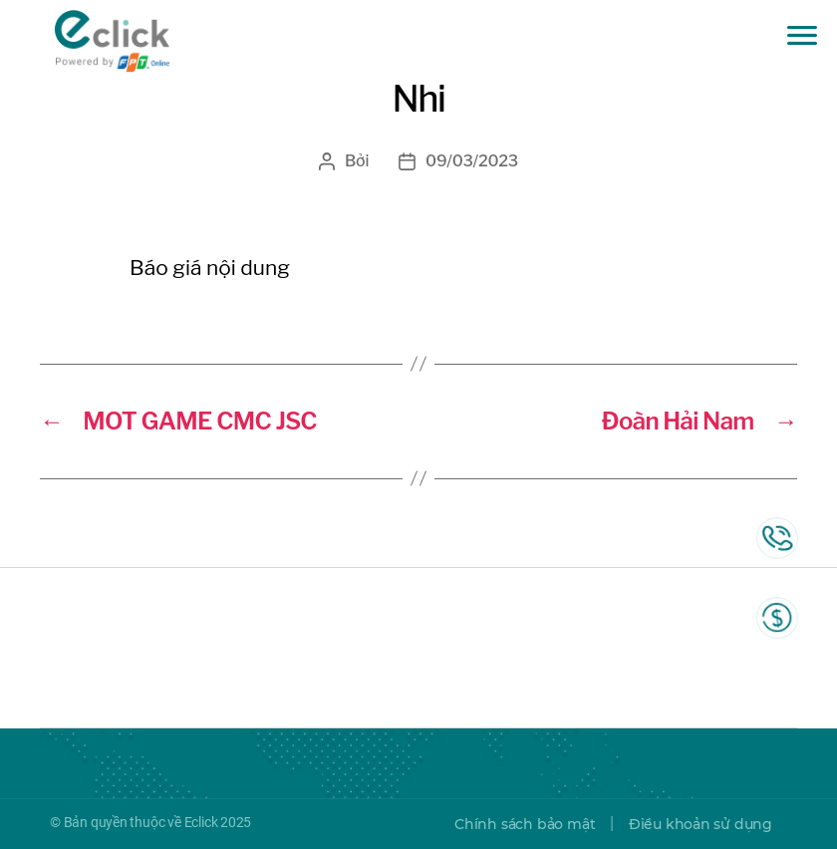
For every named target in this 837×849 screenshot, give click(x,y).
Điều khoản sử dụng (700, 824)
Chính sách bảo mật (524, 824)
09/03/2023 (471, 160)
